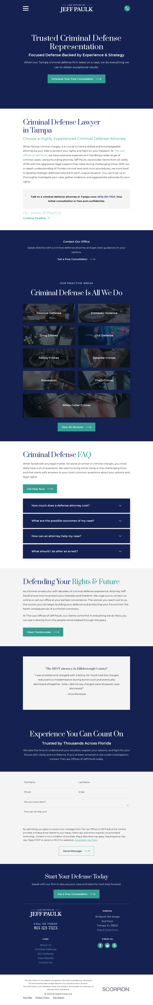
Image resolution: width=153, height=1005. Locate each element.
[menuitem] (27, 999)
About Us (45, 945)
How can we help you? (35, 813)
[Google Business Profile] (107, 946)
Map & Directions (107, 931)
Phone (27, 793)
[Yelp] (114, 946)
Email (81, 793)
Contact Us (45, 963)
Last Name (84, 783)
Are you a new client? (35, 803)
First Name (29, 783)
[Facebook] (100, 946)
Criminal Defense (45, 950)
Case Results (46, 959)
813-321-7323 (45, 929)
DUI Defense (46, 954)
